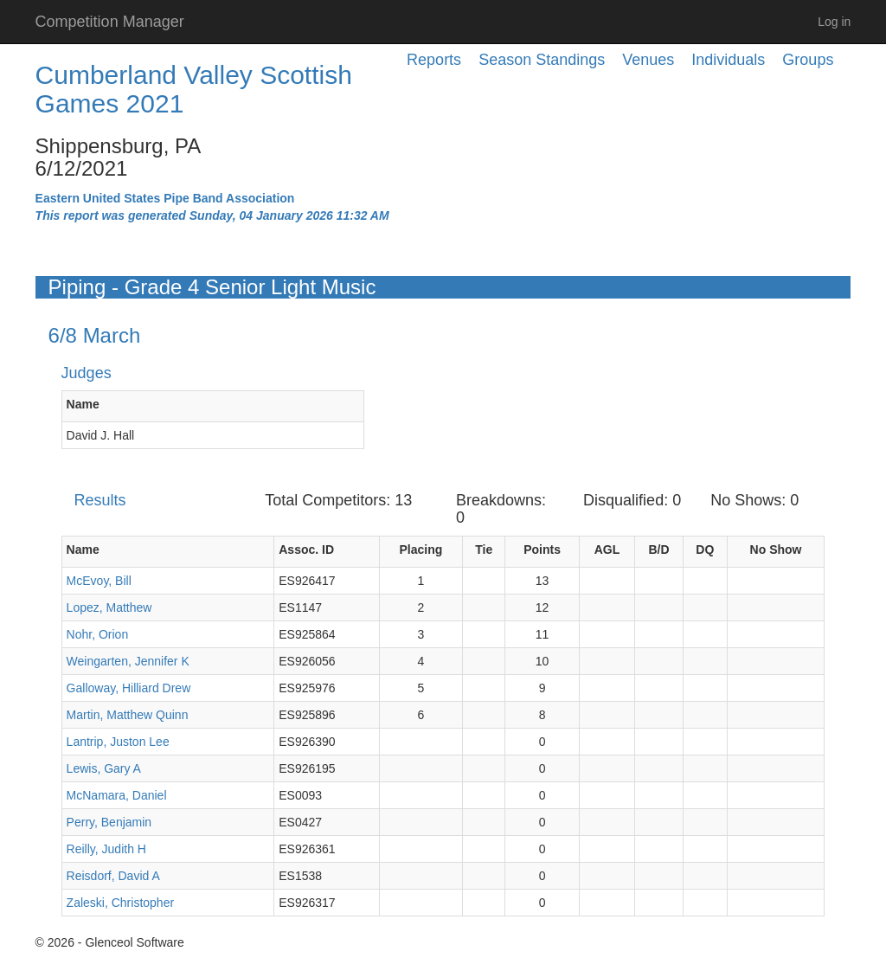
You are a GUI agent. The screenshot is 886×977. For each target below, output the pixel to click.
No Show (776, 549)
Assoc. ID (306, 549)
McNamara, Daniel (117, 795)
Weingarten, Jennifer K (128, 661)
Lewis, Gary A (104, 768)
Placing (420, 549)
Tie (483, 549)
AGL (607, 549)
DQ (705, 549)
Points (542, 549)
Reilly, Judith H (106, 849)
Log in (834, 22)
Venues (648, 59)
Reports (434, 59)
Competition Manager (109, 21)
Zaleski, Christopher (121, 903)
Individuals (728, 59)
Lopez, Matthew (109, 607)
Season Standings (541, 59)
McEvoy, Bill (99, 581)
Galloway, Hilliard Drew (129, 688)
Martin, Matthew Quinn (128, 715)
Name (83, 404)
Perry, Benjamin (109, 822)
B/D (658, 549)
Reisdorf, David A (113, 876)
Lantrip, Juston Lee (118, 742)
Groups (807, 59)
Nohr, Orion (98, 634)
